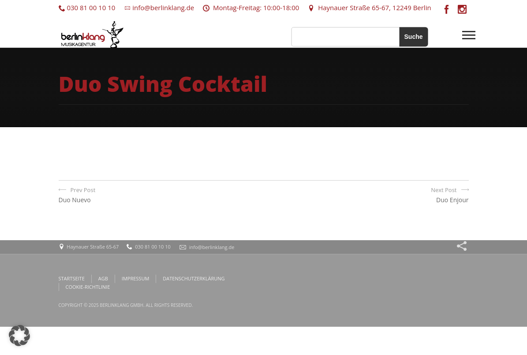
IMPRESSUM (135, 278)
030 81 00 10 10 (87, 7)
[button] (19, 335)
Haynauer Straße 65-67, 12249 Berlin (369, 7)
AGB (103, 278)
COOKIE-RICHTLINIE (88, 286)
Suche (413, 36)
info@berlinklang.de (159, 7)
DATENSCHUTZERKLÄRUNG (193, 278)
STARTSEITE (72, 278)
